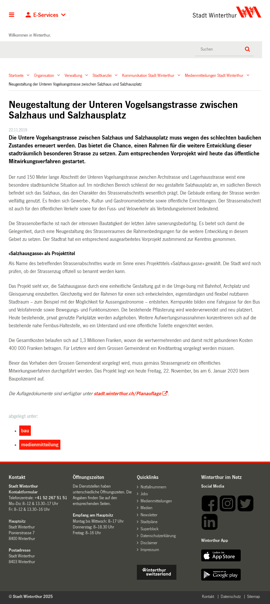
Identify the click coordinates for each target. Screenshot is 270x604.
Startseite (16, 75)
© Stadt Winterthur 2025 (31, 596)
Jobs (144, 494)
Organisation (44, 75)
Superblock (149, 529)
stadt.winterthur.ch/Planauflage (127, 393)
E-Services (46, 15)
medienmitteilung (40, 444)
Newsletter (149, 515)
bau (25, 430)
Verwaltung (73, 75)
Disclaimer (149, 543)
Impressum (150, 549)
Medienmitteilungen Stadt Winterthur (214, 75)
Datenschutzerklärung (158, 535)
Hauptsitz (17, 521)
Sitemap (253, 596)
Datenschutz (231, 596)
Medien (146, 508)
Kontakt (208, 596)
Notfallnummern (153, 487)
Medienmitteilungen (156, 501)
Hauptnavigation (12, 15)
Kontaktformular (23, 492)
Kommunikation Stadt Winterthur (148, 75)
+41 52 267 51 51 (51, 498)
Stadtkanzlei (102, 75)
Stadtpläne (149, 521)
